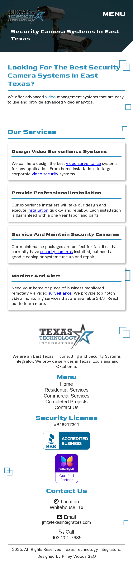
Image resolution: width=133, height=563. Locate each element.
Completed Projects (66, 401)
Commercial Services (66, 395)
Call (70, 532)
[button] (113, 14)
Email (70, 517)
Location (70, 501)
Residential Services (66, 390)
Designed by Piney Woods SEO (66, 556)
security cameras (56, 251)
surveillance (60, 293)
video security (45, 174)
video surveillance (83, 163)
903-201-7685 (66, 537)
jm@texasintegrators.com (66, 522)
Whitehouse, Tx (66, 507)
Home (66, 384)
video (50, 97)
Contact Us (66, 407)
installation (37, 210)
